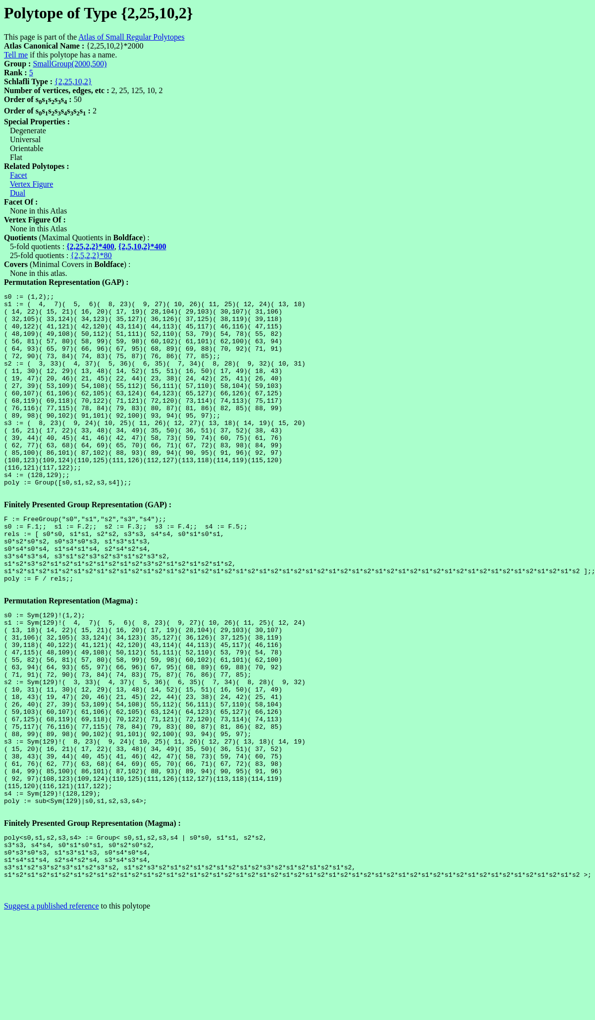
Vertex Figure (32, 184)
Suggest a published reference (51, 1011)
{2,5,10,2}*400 (142, 246)
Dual (17, 193)
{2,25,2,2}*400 (90, 246)
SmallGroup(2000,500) (70, 63)
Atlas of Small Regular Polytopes (131, 37)
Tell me (16, 55)
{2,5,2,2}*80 (90, 255)
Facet (18, 175)
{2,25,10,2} (73, 81)
